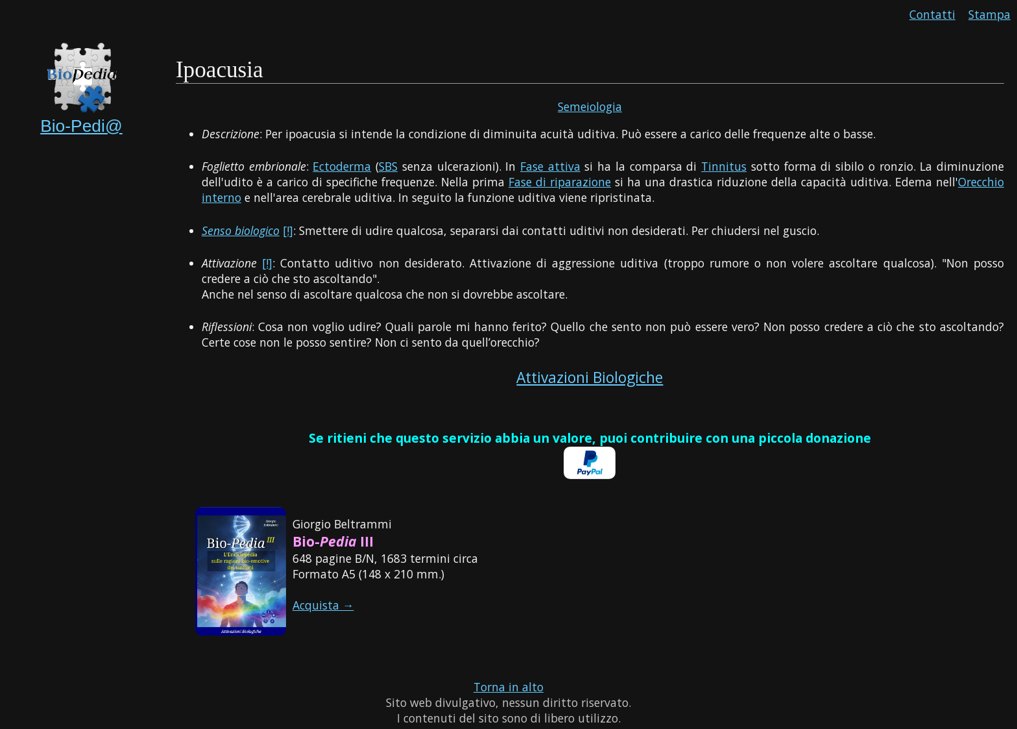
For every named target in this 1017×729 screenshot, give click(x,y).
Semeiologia (590, 106)
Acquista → (323, 605)
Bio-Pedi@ (81, 126)
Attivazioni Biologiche (589, 377)
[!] (288, 230)
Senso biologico (241, 230)
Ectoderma (342, 166)
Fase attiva (550, 166)
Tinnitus (724, 166)
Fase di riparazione (559, 182)
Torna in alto (508, 687)
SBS (388, 166)
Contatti (932, 14)
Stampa (989, 14)
